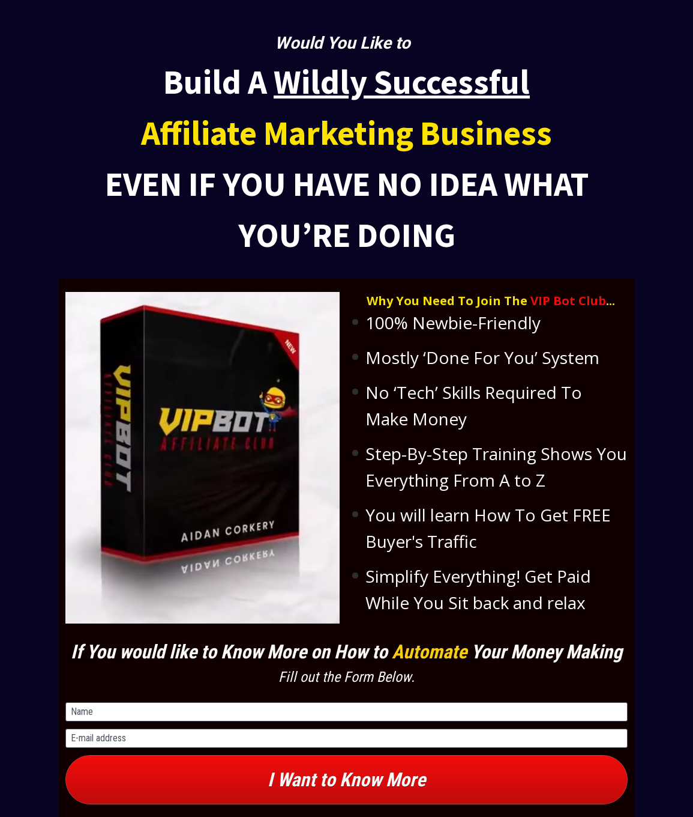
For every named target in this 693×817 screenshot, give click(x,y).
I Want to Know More (346, 779)
